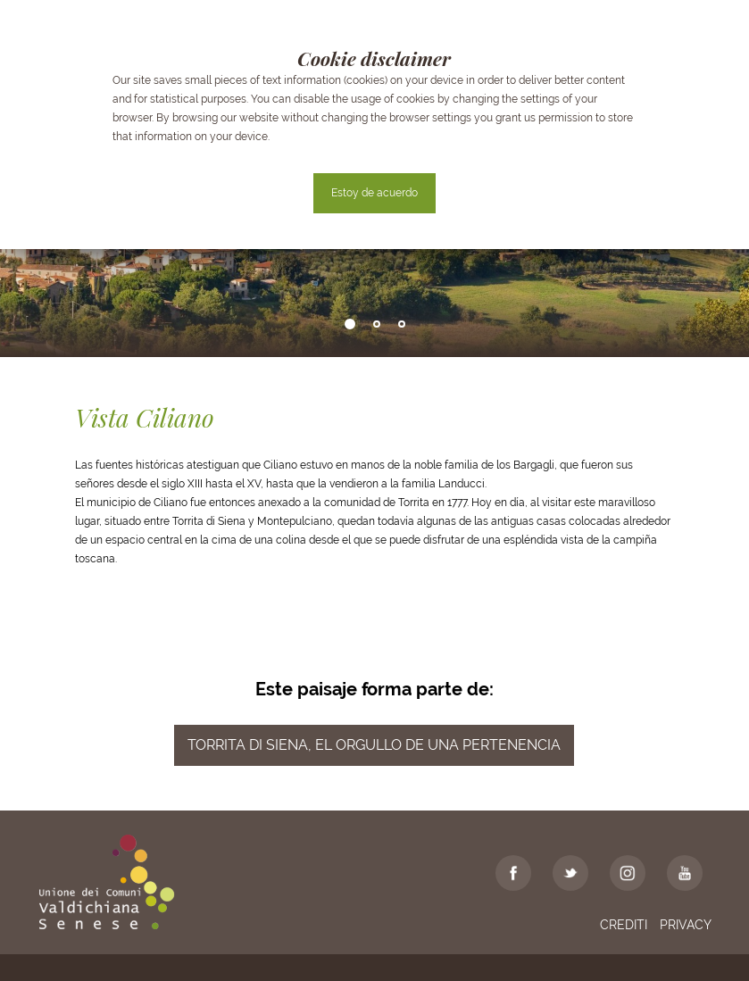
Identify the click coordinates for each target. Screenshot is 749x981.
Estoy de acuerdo (374, 193)
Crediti (623, 925)
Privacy (686, 925)
